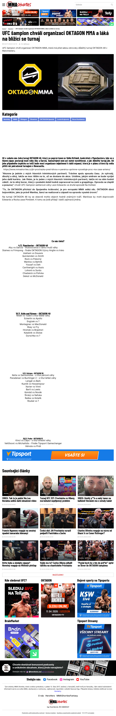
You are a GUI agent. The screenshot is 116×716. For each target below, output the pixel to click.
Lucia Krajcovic (63, 119)
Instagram (67, 679)
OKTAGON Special (47, 119)
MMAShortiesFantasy (67, 696)
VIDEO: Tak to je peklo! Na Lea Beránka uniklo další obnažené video (19, 499)
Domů (4, 29)
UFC (48, 493)
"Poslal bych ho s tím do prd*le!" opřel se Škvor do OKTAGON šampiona (95, 564)
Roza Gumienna (78, 119)
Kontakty (57, 691)
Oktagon (23, 119)
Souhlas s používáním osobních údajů (69, 713)
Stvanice (33, 119)
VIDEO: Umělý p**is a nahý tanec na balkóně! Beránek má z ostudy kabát (95, 499)
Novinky (10, 29)
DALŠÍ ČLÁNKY (58, 575)
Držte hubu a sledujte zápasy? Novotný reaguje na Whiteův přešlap (19, 564)
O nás (41, 696)
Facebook (50, 679)
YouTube (82, 679)
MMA (15, 119)
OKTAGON (88, 558)
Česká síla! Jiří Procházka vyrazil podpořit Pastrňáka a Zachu (55, 532)
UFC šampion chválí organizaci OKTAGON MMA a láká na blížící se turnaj (37, 29)
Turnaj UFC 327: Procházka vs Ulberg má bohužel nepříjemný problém (57, 499)
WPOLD (26, 44)
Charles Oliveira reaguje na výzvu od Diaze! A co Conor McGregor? (95, 532)
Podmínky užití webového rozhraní (33, 713)
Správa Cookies (51, 713)
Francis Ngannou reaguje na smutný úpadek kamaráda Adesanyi (19, 532)
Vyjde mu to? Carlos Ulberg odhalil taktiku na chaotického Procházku (56, 564)
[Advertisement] (58, 139)
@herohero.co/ (40, 672)
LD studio (91, 713)
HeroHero (50, 696)
